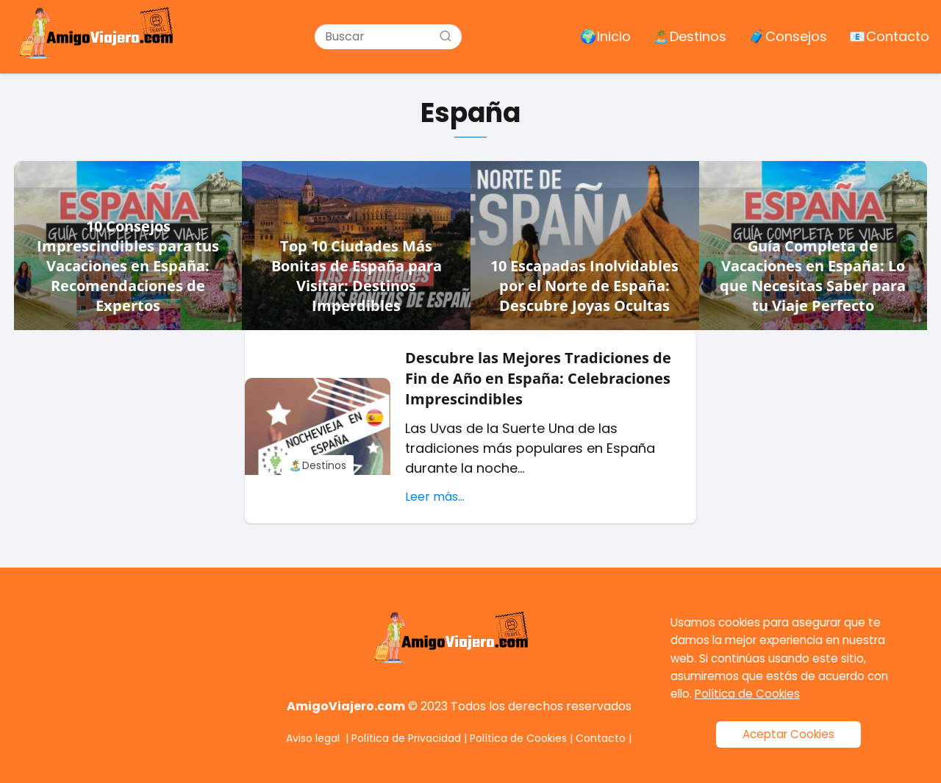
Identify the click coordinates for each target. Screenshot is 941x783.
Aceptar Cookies (788, 734)
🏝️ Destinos (689, 36)
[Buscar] (445, 36)
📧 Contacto (889, 36)
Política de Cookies (518, 738)
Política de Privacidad (406, 738)
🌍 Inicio (605, 36)
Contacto (601, 738)
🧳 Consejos (787, 36)
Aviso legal (313, 738)
